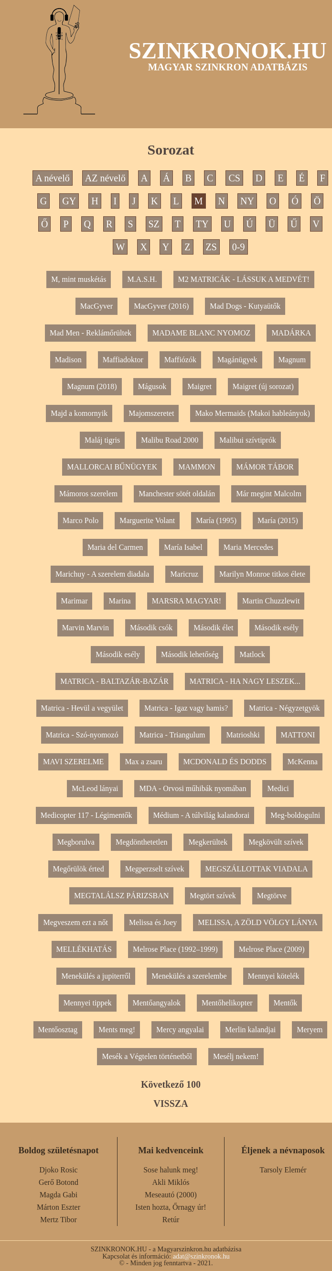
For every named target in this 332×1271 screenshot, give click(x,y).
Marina (119, 601)
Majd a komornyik (79, 413)
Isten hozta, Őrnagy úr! (170, 1207)
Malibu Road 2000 (169, 440)
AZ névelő (105, 178)
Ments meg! (116, 1030)
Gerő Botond (58, 1182)
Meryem (309, 1030)
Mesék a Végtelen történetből (147, 1056)
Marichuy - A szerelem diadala (102, 574)
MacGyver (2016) (161, 306)
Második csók (151, 628)
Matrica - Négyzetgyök (284, 708)
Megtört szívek (213, 896)
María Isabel (183, 547)
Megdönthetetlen (141, 842)
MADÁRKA (291, 333)
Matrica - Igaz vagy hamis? (186, 708)
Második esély (276, 628)
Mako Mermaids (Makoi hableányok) (252, 413)
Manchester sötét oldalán (177, 494)
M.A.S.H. (142, 279)
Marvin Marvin (85, 628)
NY (247, 201)
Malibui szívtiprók (247, 440)
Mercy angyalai (180, 1030)
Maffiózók (180, 360)
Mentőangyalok (157, 1003)
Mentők (286, 1003)
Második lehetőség (189, 654)
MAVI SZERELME (73, 762)
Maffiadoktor (123, 360)
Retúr (171, 1219)
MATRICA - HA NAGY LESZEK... (245, 681)
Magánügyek (237, 360)
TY (202, 224)
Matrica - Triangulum (172, 735)
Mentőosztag (58, 1030)
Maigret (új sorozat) (263, 386)
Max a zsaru (143, 762)
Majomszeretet (151, 413)
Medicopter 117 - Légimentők (86, 815)
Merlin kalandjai (250, 1030)
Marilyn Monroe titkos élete (262, 574)
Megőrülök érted (78, 869)
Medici (278, 788)
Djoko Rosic (58, 1170)
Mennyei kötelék (274, 976)
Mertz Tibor (58, 1219)
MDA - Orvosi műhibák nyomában (192, 788)
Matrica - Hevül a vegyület (82, 708)
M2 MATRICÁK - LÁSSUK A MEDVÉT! (244, 279)
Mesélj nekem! (236, 1056)
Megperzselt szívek (154, 869)
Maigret (199, 386)
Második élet (213, 628)
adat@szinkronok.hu (201, 1256)
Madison (68, 360)
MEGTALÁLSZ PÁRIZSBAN (121, 896)
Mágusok (152, 386)
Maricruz (184, 574)
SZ (154, 224)
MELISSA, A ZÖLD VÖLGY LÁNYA (257, 922)
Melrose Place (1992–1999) (175, 949)
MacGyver (96, 306)
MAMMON (196, 467)
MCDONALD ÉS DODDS (225, 762)
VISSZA (170, 1103)
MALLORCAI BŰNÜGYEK (112, 467)
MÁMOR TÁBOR (265, 467)
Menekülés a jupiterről (95, 976)
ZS (211, 247)
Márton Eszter (58, 1207)
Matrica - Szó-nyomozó (82, 735)
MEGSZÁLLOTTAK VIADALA (256, 869)
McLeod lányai (95, 788)
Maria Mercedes (248, 547)
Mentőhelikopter (227, 1003)
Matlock (252, 654)
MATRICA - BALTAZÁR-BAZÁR (114, 681)
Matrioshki (242, 735)
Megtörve (272, 896)
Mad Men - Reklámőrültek (90, 333)
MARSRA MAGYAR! (186, 601)
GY (69, 201)
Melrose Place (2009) (272, 949)
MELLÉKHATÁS (84, 949)
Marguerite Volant (147, 520)
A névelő (52, 178)
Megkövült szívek (275, 842)
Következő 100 (171, 1084)
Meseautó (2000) (171, 1195)
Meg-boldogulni (295, 815)
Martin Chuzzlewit (271, 601)
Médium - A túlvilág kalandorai (201, 815)
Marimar (74, 601)
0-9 (238, 247)
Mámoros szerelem (88, 494)
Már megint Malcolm (268, 494)
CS (234, 178)
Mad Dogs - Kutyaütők (245, 306)
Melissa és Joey (153, 922)
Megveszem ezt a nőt (75, 922)
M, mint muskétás (78, 279)
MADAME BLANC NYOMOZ (201, 333)
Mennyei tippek (88, 1003)
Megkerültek (207, 842)
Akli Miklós (171, 1182)
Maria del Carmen (115, 547)
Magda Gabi (59, 1195)
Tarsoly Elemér (283, 1170)
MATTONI (298, 735)
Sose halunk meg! (170, 1170)
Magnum (292, 360)
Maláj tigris (102, 440)
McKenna (303, 762)
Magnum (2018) (92, 386)
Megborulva (76, 842)
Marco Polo (80, 520)
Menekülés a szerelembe (188, 976)
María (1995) (216, 520)
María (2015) (277, 520)
